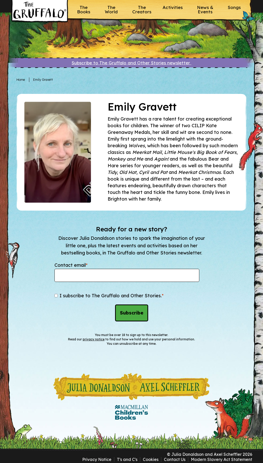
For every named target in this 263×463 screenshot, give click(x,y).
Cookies (150, 459)
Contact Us (174, 459)
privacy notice (94, 339)
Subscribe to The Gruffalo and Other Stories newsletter (131, 62)
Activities (173, 7)
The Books (83, 9)
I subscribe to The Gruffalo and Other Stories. (112, 296)
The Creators (141, 9)
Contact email (71, 265)
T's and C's (127, 459)
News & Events (205, 9)
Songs (234, 7)
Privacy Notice (96, 459)
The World (111, 9)
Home (20, 80)
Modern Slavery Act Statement (221, 459)
